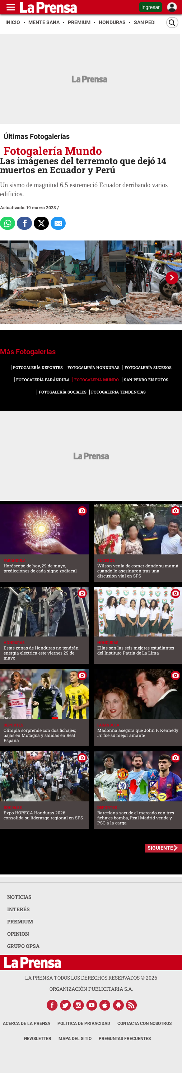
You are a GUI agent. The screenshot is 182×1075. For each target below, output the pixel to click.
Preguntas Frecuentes (125, 1038)
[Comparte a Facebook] (24, 223)
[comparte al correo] (58, 223)
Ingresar (150, 7)
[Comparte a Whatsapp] (7, 223)
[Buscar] (172, 22)
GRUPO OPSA (23, 946)
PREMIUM (20, 921)
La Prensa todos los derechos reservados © (91, 977)
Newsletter (37, 1038)
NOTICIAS (19, 897)
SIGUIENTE (160, 848)
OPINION (18, 933)
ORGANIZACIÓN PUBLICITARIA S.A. (91, 988)
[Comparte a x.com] (41, 223)
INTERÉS (18, 909)
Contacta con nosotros (144, 1023)
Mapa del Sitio (75, 1038)
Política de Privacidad (83, 1023)
